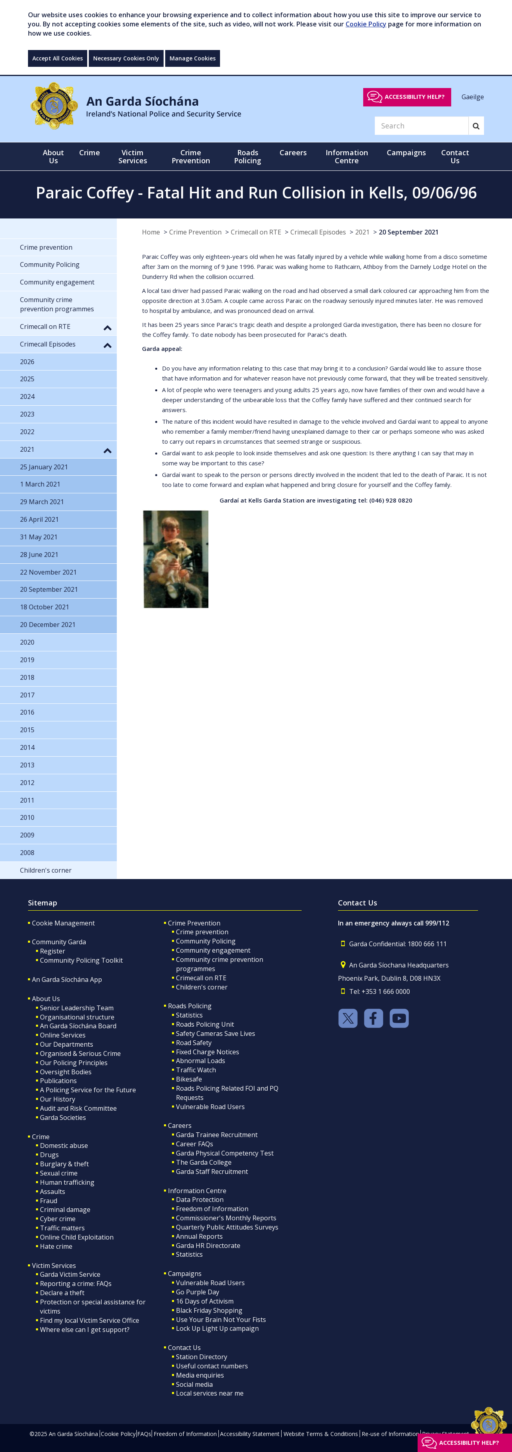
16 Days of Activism (205, 1301)
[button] (107, 327)
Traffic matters (62, 1228)
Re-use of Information (390, 1434)
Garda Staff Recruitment (212, 1171)
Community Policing (206, 941)
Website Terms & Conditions (321, 1434)
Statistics (189, 1015)
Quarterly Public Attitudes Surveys (227, 1227)
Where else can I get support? (85, 1329)
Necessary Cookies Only (126, 58)
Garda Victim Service (70, 1274)
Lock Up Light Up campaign (217, 1328)
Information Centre (197, 1190)
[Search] (421, 125)
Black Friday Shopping (209, 1310)
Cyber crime (58, 1218)
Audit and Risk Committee (78, 1108)
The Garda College (204, 1162)
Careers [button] (293, 152)
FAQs (144, 1434)
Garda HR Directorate (208, 1245)
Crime (41, 1136)
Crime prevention (202, 931)
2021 (362, 232)
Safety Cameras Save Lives (215, 1033)
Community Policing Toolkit (81, 960)
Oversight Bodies (66, 1071)
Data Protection (200, 1199)
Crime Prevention (195, 232)
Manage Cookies (193, 58)
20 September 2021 (409, 232)
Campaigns (185, 1273)
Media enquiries (200, 1375)
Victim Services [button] (132, 156)
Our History (57, 1099)
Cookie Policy (366, 24)
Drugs (49, 1154)
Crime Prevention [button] (191, 156)
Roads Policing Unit (205, 1024)
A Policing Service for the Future (88, 1089)
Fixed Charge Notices (207, 1051)
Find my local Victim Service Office (89, 1320)
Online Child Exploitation (77, 1237)
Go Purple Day (197, 1292)
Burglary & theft (64, 1164)
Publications (58, 1080)
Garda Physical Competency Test (225, 1153)
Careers (180, 1125)
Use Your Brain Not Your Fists (221, 1319)
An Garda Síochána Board (78, 1025)
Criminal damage (65, 1209)
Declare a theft (62, 1292)
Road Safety (194, 1042)
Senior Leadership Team (77, 1007)
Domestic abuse (64, 1145)
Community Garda (59, 941)
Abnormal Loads (200, 1060)
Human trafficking (67, 1182)
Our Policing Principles (74, 1062)
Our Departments (66, 1044)
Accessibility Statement (250, 1434)
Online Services (63, 1035)
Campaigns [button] (406, 152)
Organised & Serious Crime (80, 1053)
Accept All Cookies (57, 58)
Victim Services (54, 1265)
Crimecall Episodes (318, 232)
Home (151, 232)
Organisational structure (77, 1017)
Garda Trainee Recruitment (217, 1134)
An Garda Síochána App (67, 979)
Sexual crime (59, 1173)
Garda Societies (63, 1117)
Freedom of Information (212, 1208)
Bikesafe (189, 1079)
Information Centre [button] (347, 156)
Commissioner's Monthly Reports (226, 1218)
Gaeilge (473, 96)
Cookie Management (63, 923)
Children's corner (202, 987)
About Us (46, 998)
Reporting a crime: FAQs (76, 1283)
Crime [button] (89, 152)
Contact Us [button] (455, 156)
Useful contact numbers (212, 1366)
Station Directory (201, 1356)
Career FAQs (194, 1144)
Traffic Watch (196, 1069)
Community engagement (213, 950)
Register (52, 951)
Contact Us (184, 1347)
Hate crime (56, 1246)
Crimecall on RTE (256, 232)
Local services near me (210, 1393)
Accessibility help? (415, 96)
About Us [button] (53, 156)
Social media (194, 1384)
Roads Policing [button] (247, 156)
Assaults (52, 1191)
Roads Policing (190, 1005)
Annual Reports (199, 1236)
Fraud (48, 1200)
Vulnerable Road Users (210, 1106)
